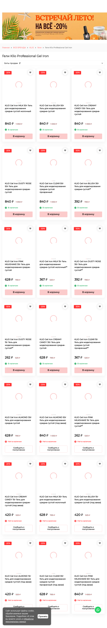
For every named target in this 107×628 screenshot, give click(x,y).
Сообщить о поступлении (19, 449)
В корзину (19, 136)
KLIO (31, 47)
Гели (39, 47)
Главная (6, 47)
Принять (42, 616)
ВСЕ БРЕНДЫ (19, 47)
